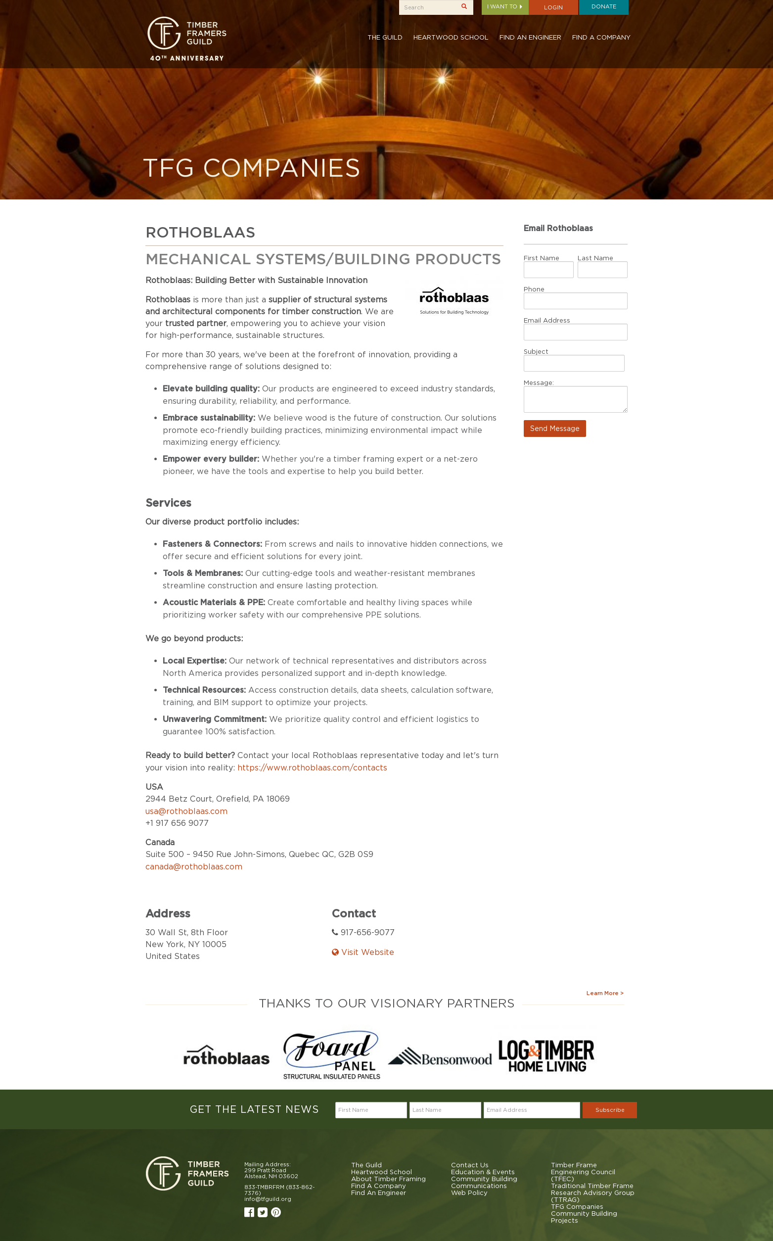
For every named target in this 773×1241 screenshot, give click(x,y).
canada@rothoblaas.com (193, 866)
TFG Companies (577, 1206)
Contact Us (470, 1164)
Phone (534, 289)
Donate (603, 6)
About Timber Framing (388, 1178)
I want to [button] (505, 6)
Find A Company (601, 37)
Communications (479, 1185)
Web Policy (469, 1192)
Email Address (547, 320)
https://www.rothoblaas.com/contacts (312, 767)
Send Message (555, 428)
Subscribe (610, 1110)
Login (553, 7)
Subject (536, 351)
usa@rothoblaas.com (186, 811)
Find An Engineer (530, 37)
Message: (539, 382)
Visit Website (363, 952)
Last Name (595, 257)
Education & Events (483, 1171)
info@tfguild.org (267, 1199)
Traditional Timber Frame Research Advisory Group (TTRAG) (593, 1192)
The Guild (385, 37)
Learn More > (605, 993)
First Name (541, 257)
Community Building (484, 1178)
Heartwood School (451, 37)
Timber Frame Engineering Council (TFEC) (583, 1171)
